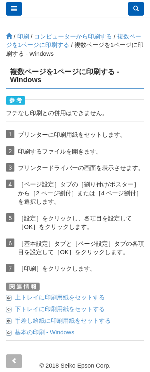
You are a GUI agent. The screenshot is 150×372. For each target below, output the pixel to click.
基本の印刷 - (44, 332)
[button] (136, 9)
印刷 (23, 36)
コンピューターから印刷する (73, 36)
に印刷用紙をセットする (60, 297)
